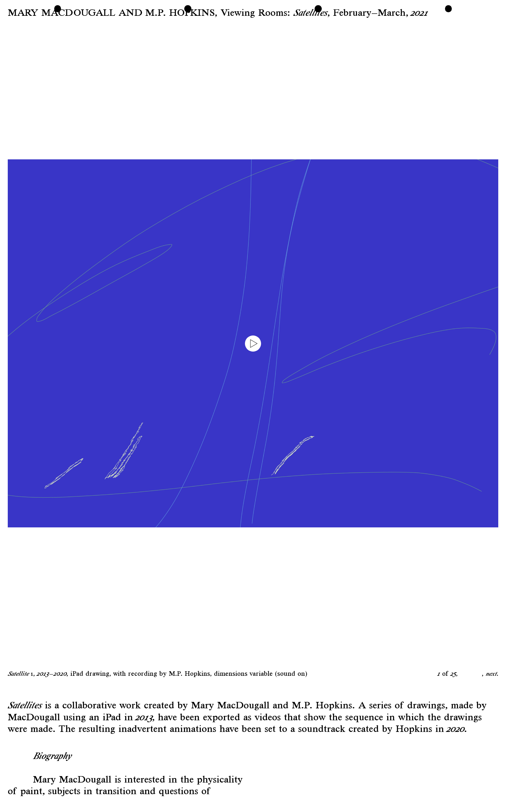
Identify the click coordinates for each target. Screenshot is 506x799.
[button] (130, 343)
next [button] (491, 673)
